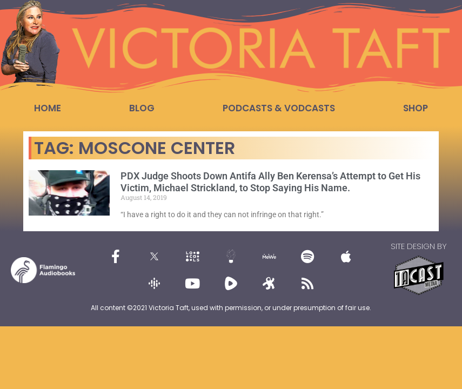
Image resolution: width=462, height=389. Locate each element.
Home (47, 108)
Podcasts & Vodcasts (279, 108)
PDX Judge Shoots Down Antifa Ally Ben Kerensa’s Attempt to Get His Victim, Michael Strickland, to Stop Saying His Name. (270, 181)
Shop (415, 108)
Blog (142, 108)
